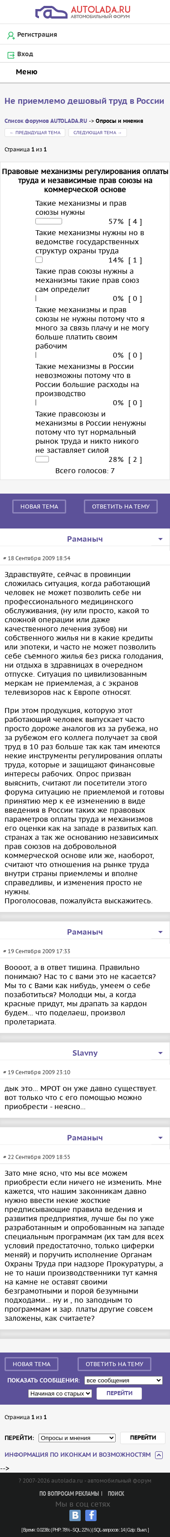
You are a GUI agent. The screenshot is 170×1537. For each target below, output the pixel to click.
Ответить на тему (121, 506)
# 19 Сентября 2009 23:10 (36, 1072)
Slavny (85, 1053)
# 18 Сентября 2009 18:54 (36, 558)
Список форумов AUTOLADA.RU (46, 121)
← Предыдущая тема (35, 133)
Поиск (116, 1494)
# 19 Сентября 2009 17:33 (36, 951)
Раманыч (85, 539)
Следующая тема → (97, 133)
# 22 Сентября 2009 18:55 (36, 1157)
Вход (25, 54)
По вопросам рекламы (69, 1494)
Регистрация (37, 35)
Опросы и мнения (119, 121)
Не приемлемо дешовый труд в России (84, 101)
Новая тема (39, 506)
